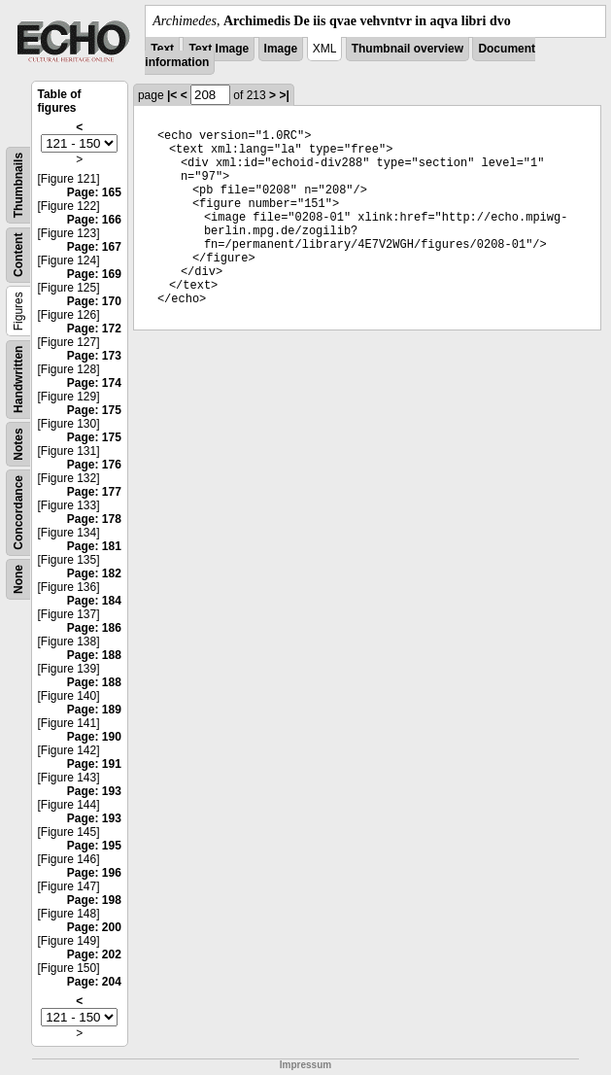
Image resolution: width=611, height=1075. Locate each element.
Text (162, 48)
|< (172, 95)
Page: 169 (94, 274)
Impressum (305, 1064)
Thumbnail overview (407, 48)
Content (18, 255)
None (18, 579)
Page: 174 (94, 383)
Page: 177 (94, 492)
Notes (18, 444)
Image (281, 48)
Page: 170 (94, 301)
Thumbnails (18, 185)
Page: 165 (94, 192)
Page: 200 (94, 927)
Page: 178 (94, 519)
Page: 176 (94, 464)
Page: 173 (94, 356)
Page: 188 (94, 655)
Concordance (18, 512)
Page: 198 (94, 900)
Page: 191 (94, 764)
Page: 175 (94, 410)
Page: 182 (94, 573)
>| (284, 95)
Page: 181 (94, 546)
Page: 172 (94, 328)
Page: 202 (94, 954)
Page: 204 (94, 981)
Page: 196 (94, 873)
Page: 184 (94, 600)
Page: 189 (94, 709)
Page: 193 (94, 791)
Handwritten (18, 379)
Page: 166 (94, 219)
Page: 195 (94, 845)
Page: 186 (94, 628)
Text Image (218, 48)
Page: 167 (94, 247)
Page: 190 (94, 737)
